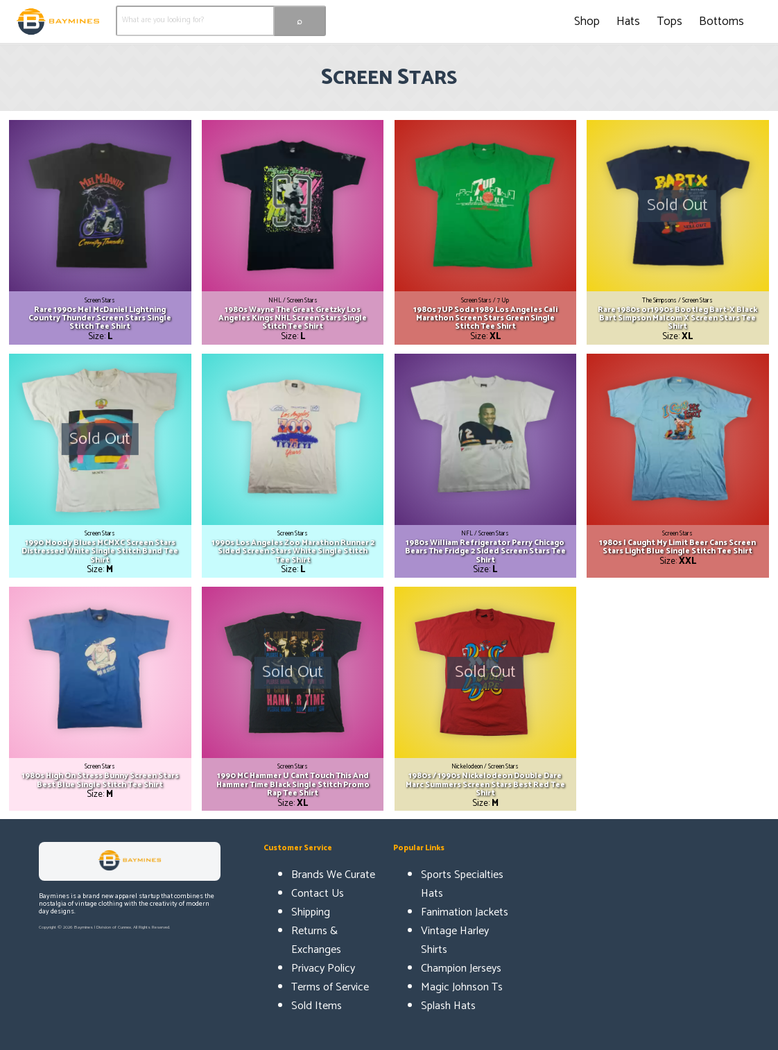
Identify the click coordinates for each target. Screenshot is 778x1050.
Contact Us (317, 893)
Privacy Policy (323, 968)
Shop (587, 21)
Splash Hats (448, 1006)
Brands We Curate (333, 875)
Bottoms (721, 21)
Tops (669, 21)
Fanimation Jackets (464, 912)
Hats (628, 21)
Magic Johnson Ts (462, 987)
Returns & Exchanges (316, 940)
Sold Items (316, 1006)
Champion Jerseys (461, 968)
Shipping (310, 912)
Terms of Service (330, 987)
